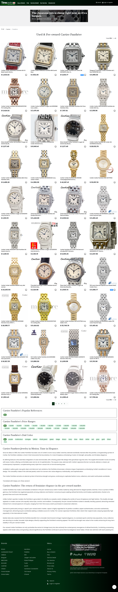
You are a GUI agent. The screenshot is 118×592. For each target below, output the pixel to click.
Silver (109, 439)
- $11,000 (7, 428)
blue (75, 439)
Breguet (3, 558)
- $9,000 (74, 426)
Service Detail (35, 3)
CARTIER (3, 566)
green (52, 439)
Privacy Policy (51, 571)
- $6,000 (50, 426)
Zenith (26, 566)
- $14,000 (31, 428)
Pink (5, 442)
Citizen (3, 569)
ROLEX (3, 549)
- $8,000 (66, 426)
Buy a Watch (21, 3)
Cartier (8, 29)
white (87, 439)
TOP (2, 29)
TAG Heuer (27, 571)
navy (70, 439)
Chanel (26, 574)
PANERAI (26, 552)
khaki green (43, 439)
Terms (49, 574)
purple (11, 439)
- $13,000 (23, 428)
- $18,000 (65, 428)
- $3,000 (26, 426)
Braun (64, 439)
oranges (28, 439)
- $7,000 (58, 426)
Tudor (26, 563)
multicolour (19, 439)
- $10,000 (82, 426)
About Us (50, 569)
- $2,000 (18, 426)
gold (103, 439)
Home (49, 549)
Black (81, 439)
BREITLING (4, 560)
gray (97, 439)
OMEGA (3, 555)
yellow (35, 439)
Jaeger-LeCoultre (30, 558)
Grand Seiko (5, 574)
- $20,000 (82, 428)
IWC (25, 555)
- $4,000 (34, 426)
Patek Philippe (28, 560)
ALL (5, 415)
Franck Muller (5, 571)
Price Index (50, 566)
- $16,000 (48, 428)
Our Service (43, 3)
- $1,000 (11, 426)
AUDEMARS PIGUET (7, 552)
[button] (26, 75)
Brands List (52, 3)
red (93, 439)
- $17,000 (56, 428)
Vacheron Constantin (31, 569)
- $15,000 (40, 428)
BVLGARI (3, 563)
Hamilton (27, 549)
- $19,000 (73, 428)
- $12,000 (15, 428)
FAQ (28, 3)
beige (58, 439)
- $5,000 (42, 426)
